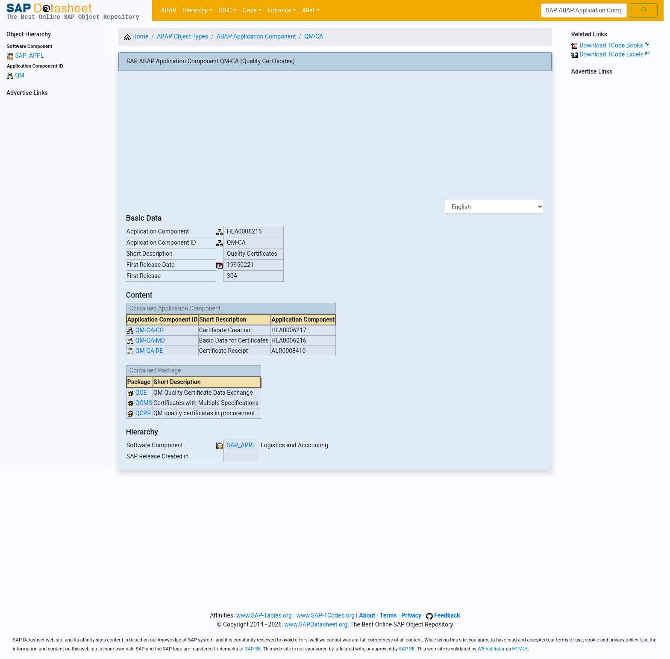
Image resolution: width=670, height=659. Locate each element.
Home (136, 36)
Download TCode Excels (614, 54)
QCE (141, 392)
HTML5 (520, 649)
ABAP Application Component (256, 36)
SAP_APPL (29, 55)
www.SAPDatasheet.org (315, 624)
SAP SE (253, 649)
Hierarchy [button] (195, 10)
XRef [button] (308, 10)
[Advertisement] (55, 227)
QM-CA (313, 36)
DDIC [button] (225, 10)
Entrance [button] (279, 10)
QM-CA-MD (150, 340)
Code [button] (249, 10)
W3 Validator (491, 649)
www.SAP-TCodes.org (325, 615)
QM (19, 75)
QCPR (143, 413)
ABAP (168, 10)
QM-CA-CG (149, 330)
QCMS (143, 402)
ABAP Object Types (182, 36)
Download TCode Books (614, 45)
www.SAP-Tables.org (264, 615)
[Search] (584, 10)
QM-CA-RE (149, 350)
